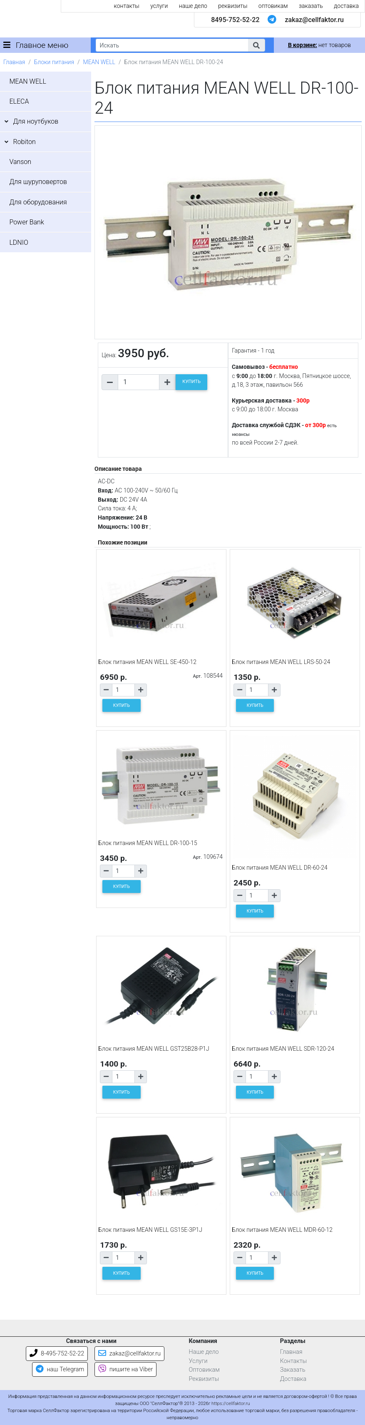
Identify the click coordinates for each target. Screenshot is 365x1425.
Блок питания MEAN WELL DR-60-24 (280, 867)
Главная (14, 62)
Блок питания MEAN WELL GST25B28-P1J (153, 1048)
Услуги (198, 1361)
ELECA (19, 101)
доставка (346, 5)
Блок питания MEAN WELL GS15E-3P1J (150, 1229)
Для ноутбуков (35, 121)
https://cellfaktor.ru (230, 1403)
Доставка (293, 1379)
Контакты (293, 1361)
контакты (126, 5)
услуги (159, 5)
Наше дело (204, 1351)
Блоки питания (54, 62)
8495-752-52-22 (235, 20)
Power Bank (26, 222)
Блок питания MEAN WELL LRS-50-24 (281, 662)
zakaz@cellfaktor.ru (314, 20)
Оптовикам (204, 1369)
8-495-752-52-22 (57, 1353)
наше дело (193, 5)
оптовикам (273, 5)
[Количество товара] (138, 382)
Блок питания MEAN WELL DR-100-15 (147, 843)
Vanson (20, 162)
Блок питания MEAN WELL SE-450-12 (147, 662)
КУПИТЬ (191, 381)
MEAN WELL (99, 62)
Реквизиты (204, 1379)
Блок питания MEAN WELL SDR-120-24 (283, 1048)
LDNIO (18, 242)
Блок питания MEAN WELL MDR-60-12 (282, 1229)
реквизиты (232, 5)
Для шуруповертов (38, 182)
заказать (311, 5)
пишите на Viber (125, 1369)
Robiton (24, 142)
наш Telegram (60, 1369)
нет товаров (319, 45)
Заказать (292, 1369)
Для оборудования (38, 202)
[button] (256, 45)
